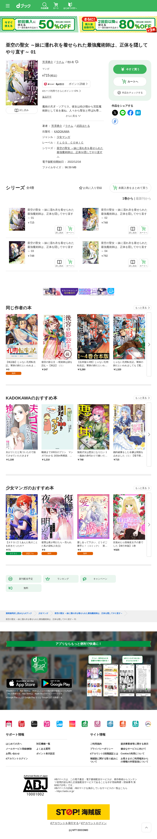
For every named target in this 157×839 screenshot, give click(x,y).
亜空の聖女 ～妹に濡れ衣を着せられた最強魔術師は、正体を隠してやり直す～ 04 (124, 246)
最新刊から (143, 198)
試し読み (24, 110)
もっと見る (141, 307)
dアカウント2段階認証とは (104, 753)
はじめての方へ (14, 743)
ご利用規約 (96, 743)
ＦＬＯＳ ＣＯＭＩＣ (70, 142)
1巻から (127, 198)
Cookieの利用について (133, 753)
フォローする (77, 62)
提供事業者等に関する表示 (134, 743)
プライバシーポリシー (101, 748)
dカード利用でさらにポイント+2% (60, 91)
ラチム (60, 62)
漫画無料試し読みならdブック (19, 613)
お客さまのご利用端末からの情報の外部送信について (134, 760)
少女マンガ (63, 137)
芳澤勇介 (47, 62)
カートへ (132, 81)
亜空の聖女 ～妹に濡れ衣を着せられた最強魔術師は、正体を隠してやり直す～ (80, 152)
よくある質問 (43, 748)
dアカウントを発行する (64, 823)
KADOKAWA (61, 131)
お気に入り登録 (92, 187)
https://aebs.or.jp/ (65, 791)
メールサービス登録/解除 (19, 748)
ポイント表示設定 (45, 753)
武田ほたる (83, 125)
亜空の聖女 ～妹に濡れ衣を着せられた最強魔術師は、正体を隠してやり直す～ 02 (124, 213)
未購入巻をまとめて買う (133, 187)
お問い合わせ (13, 753)
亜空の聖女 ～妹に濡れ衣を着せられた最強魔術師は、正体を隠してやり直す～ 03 (50, 246)
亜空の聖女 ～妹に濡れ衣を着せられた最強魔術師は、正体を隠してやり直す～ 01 (50, 213)
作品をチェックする (132, 92)
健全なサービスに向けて (133, 748)
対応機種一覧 (43, 743)
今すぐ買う (133, 69)
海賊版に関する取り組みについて (104, 760)
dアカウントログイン (17, 758)
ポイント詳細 (77, 83)
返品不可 (47, 97)
